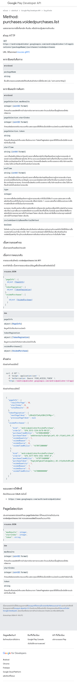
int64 (14, 151)
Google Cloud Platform (12, 672)
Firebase (6, 668)
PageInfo (19, 282)
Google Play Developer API (30, 11)
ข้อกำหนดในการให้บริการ (11, 639)
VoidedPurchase (24, 299)
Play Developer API (24, 3)
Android (6, 660)
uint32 (17, 106)
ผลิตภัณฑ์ (14, 11)
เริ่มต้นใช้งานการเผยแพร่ (36, 643)
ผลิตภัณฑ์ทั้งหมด (9, 676)
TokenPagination (23, 289)
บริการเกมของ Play (59, 639)
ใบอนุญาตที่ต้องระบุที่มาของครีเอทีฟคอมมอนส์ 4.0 (44, 606)
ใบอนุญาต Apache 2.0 (21, 608)
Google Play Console (36, 639)
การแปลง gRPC (23, 52)
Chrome (6, 664)
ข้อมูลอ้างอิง (48, 11)
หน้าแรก (5, 11)
